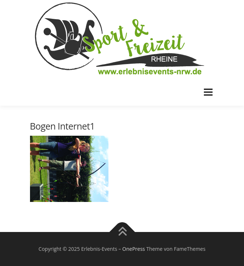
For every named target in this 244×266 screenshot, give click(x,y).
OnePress (133, 248)
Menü (208, 92)
